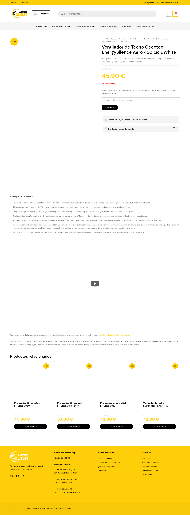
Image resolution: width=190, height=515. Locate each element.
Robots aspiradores (145, 26)
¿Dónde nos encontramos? (109, 462)
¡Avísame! (109, 107)
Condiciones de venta (150, 470)
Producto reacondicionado (119, 129)
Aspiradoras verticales (85, 26)
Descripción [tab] (16, 197)
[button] (141, 129)
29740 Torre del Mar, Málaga (67, 492)
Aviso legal (146, 458)
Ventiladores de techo (138, 39)
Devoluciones (147, 475)
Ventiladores (123, 39)
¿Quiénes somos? (105, 458)
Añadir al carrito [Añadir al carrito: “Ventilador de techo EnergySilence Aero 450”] (159, 427)
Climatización (112, 39)
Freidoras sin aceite (109, 26)
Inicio (104, 39)
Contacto (102, 470)
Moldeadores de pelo (61, 26)
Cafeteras (126, 26)
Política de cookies (149, 466)
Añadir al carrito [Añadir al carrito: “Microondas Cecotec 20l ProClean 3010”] (116, 427)
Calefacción (41, 26)
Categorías (44, 13)
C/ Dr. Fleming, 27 (64, 489)
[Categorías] (35, 13)
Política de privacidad (150, 462)
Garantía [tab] (28, 197)
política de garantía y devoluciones (115, 335)
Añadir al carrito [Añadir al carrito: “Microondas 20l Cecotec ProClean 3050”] (30, 427)
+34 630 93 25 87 (62, 458)
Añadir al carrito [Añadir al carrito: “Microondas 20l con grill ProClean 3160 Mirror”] (73, 427)
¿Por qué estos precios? (107, 466)
